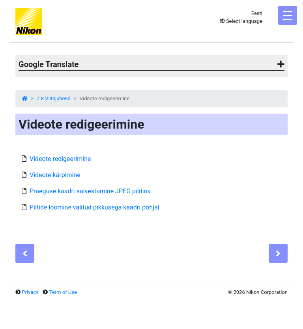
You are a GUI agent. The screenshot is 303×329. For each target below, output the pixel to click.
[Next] (278, 253)
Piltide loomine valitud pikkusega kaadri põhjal (94, 207)
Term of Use (63, 292)
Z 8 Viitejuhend (54, 98)
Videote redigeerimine (60, 159)
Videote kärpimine (55, 175)
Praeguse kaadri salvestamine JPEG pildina (90, 191)
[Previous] (24, 253)
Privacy (30, 292)
